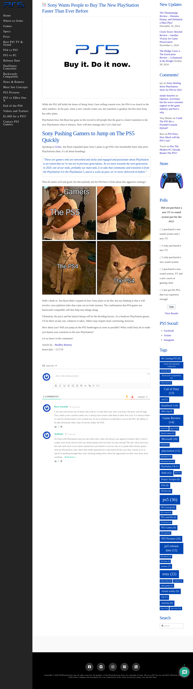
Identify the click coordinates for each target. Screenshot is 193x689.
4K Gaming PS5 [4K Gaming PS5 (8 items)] (170, 358)
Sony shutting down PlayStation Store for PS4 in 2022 (171, 86)
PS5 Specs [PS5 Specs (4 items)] (165, 561)
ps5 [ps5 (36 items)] (170, 499)
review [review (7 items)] (166, 566)
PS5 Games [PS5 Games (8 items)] (168, 527)
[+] (98, 385)
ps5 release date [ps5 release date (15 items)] (171, 548)
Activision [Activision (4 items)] (165, 371)
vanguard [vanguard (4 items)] (178, 581)
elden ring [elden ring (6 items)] (166, 411)
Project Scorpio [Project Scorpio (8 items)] (170, 479)
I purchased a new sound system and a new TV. (170, 234)
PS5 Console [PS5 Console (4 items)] (166, 512)
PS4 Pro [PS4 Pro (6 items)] (166, 491)
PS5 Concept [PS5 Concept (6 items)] (168, 507)
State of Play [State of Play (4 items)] (166, 581)
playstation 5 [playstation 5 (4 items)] (166, 456)
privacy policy (136, 677)
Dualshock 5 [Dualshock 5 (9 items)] (169, 405)
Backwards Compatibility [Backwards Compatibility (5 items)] (171, 376)
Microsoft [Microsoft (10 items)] (169, 439)
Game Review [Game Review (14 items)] (171, 420)
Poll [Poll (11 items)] (166, 472)
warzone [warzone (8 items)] (167, 603)
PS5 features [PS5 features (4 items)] (166, 522)
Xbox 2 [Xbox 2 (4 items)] (164, 608)
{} (94, 385)
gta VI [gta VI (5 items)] (174, 428)
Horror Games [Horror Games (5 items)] (167, 433)
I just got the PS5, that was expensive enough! (170, 295)
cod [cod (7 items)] (164, 399)
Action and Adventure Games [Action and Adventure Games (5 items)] (171, 365)
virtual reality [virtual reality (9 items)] (170, 591)
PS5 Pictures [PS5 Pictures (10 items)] (170, 538)
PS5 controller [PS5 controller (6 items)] (168, 517)
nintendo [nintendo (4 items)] (165, 445)
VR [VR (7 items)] (164, 597)
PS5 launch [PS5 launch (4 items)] (165, 533)
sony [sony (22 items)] (169, 574)
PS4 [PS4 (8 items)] (165, 485)
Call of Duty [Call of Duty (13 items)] (171, 391)
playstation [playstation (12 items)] (171, 450)
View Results (171, 313)
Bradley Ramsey (63, 344)
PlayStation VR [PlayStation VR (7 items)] (169, 466)
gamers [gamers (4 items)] (164, 428)
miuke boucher (167, 95)
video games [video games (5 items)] (167, 586)
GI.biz (58, 146)
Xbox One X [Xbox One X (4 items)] (176, 608)
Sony (141, 675)
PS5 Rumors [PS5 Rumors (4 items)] (166, 556)
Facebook (169, 330)
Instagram (169, 340)
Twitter (167, 335)
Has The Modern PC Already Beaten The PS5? (170, 149)
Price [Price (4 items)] (178, 472)
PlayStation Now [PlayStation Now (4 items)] (167, 461)
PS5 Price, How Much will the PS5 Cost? (170, 137)
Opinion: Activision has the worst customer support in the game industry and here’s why (171, 105)
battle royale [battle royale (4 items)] (166, 383)
